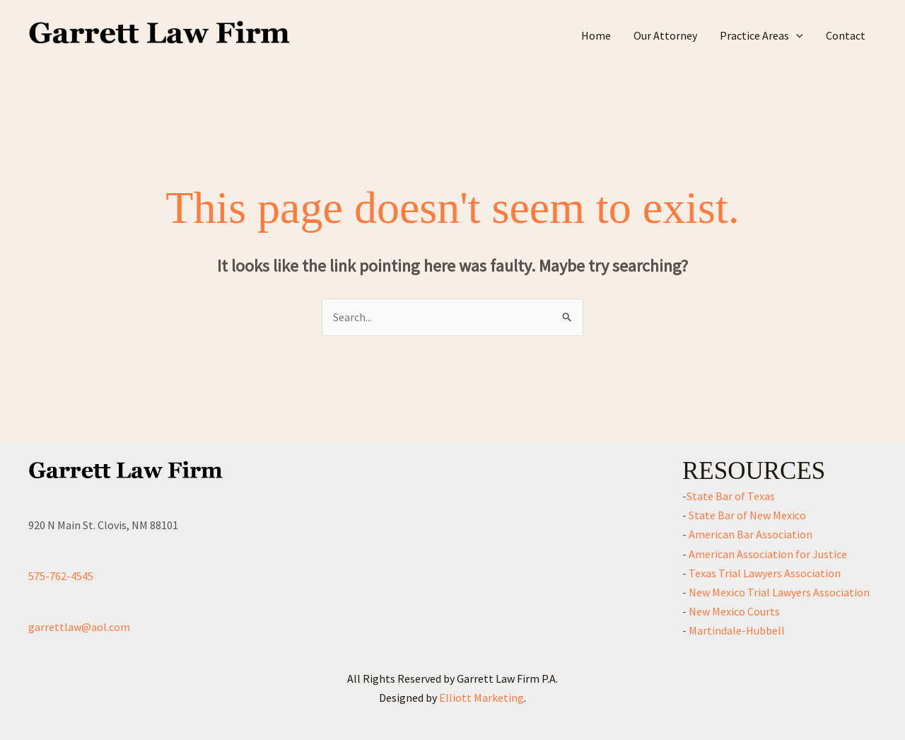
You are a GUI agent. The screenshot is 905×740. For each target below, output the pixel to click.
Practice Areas (761, 35)
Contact (845, 35)
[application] (796, 35)
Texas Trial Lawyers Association (764, 573)
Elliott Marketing (481, 697)
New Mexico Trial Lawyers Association (778, 592)
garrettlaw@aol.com (79, 627)
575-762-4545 (60, 576)
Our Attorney (665, 35)
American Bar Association (749, 534)
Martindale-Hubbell (736, 630)
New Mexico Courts (733, 611)
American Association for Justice (767, 554)
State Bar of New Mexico (746, 515)
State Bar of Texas (731, 496)
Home (596, 35)
